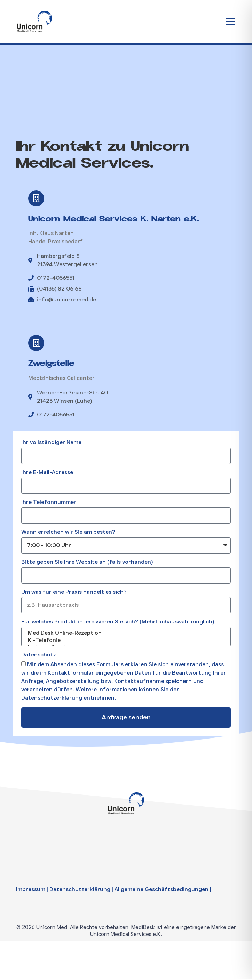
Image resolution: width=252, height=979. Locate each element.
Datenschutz (38, 655)
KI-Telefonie (125, 640)
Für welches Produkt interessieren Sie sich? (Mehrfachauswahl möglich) (117, 622)
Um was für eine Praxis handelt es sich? (74, 592)
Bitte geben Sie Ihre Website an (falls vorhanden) (87, 562)
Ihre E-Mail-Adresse (47, 472)
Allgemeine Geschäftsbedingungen (161, 889)
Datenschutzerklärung (79, 889)
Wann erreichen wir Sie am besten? (68, 532)
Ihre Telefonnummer (48, 502)
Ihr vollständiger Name (51, 443)
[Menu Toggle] (230, 21)
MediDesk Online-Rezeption (125, 633)
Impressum (30, 889)
